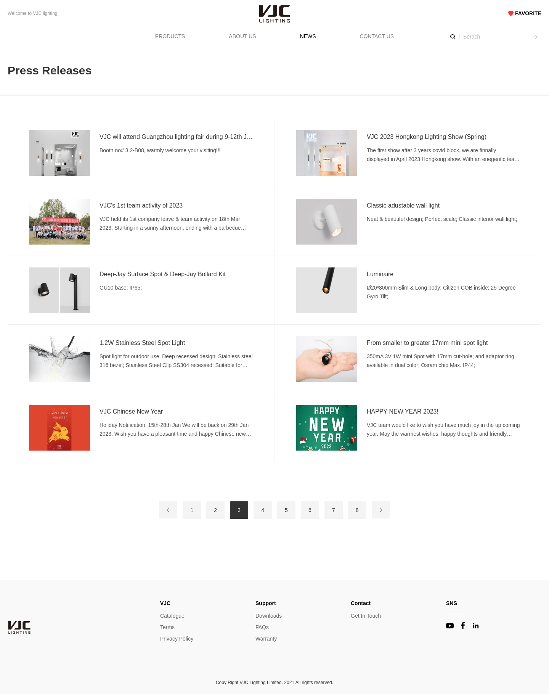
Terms (167, 627)
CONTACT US (377, 36)
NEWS (308, 36)
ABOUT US (242, 36)
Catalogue (172, 616)
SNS (451, 603)
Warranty (266, 639)
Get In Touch (366, 616)
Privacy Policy (176, 639)
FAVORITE (524, 13)
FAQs (262, 627)
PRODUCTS (170, 36)
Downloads (268, 616)
